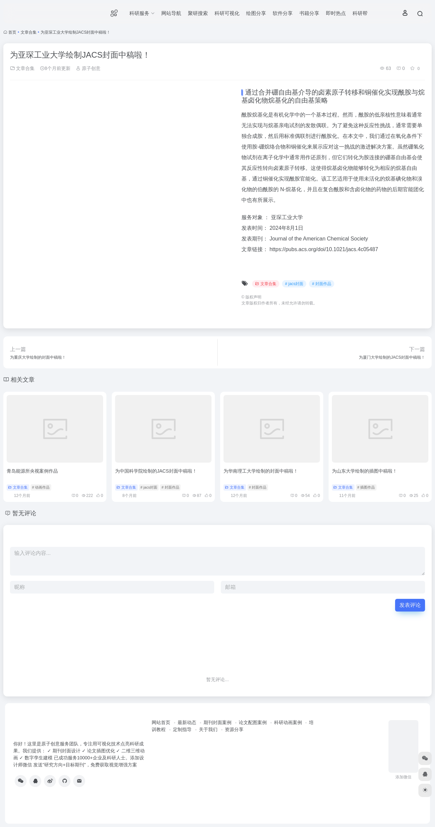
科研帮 (360, 13)
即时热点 (336, 13)
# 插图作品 (366, 487)
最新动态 (187, 722)
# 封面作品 (321, 283)
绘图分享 (256, 13)
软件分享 (283, 13)
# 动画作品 (41, 487)
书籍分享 (309, 13)
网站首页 (161, 722)
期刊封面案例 (217, 722)
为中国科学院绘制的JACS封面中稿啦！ (156, 471)
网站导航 (171, 13)
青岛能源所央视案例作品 (32, 471)
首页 (12, 32)
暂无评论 (24, 513)
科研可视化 (227, 13)
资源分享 (234, 729)
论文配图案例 (253, 722)
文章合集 (29, 32)
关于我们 (208, 729)
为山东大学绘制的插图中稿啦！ (364, 471)
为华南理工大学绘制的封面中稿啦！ (260, 471)
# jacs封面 (294, 283)
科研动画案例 (288, 722)
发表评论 (410, 605)
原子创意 (88, 68)
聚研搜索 (198, 13)
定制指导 (182, 729)
